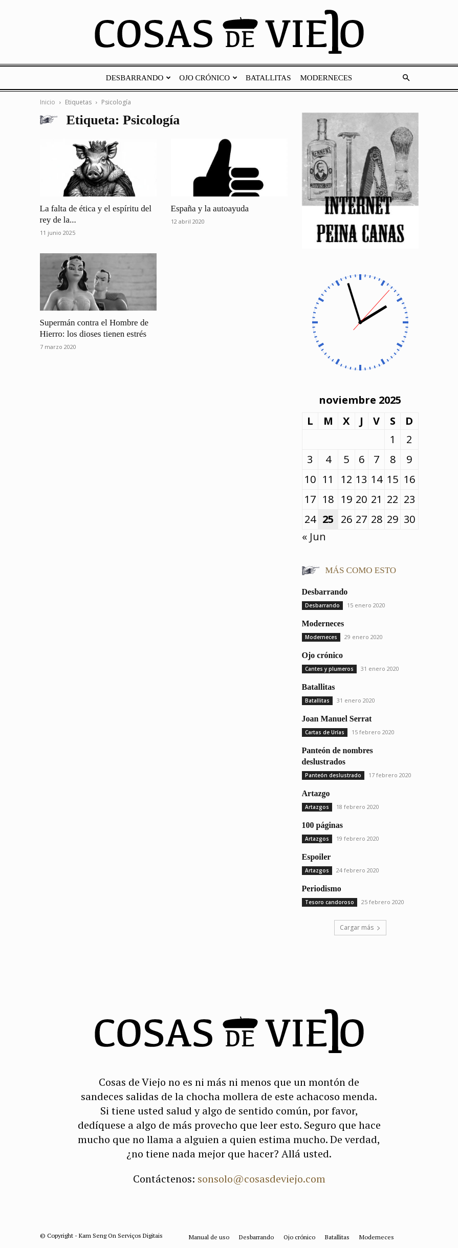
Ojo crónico (208, 78)
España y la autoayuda (210, 208)
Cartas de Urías (324, 732)
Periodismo (321, 888)
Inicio (47, 102)
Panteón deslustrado (333, 775)
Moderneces (326, 78)
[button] (406, 77)
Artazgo (316, 793)
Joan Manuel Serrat (337, 718)
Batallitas (268, 78)
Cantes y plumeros (329, 668)
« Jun (314, 536)
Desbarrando (138, 78)
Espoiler (316, 856)
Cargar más (360, 927)
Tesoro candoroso (329, 902)
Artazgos (317, 807)
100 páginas (322, 825)
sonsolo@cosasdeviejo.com (261, 1179)
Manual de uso (209, 1237)
